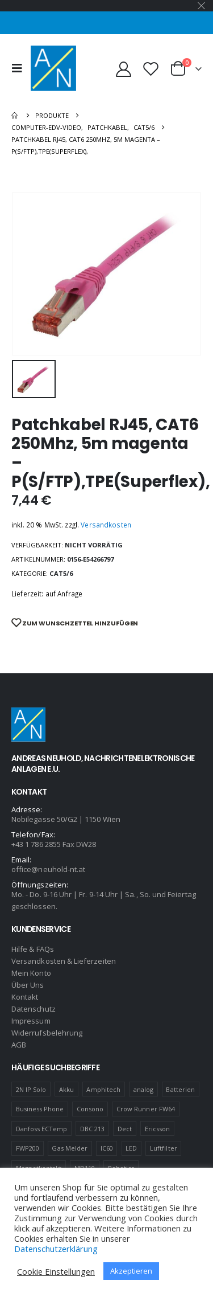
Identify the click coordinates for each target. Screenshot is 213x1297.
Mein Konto (31, 973)
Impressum (31, 1021)
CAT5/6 (61, 573)
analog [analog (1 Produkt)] (143, 1089)
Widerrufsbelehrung (46, 1033)
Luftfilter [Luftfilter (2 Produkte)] (163, 1148)
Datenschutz (33, 1009)
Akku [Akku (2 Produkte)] (66, 1089)
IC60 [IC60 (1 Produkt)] (107, 1148)
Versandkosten (106, 524)
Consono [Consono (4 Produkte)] (90, 1108)
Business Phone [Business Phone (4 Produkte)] (40, 1108)
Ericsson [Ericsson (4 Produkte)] (157, 1128)
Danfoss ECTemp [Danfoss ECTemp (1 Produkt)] (42, 1128)
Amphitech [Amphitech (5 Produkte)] (103, 1089)
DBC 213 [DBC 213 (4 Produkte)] (92, 1128)
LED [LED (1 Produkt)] (131, 1148)
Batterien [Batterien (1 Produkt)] (180, 1089)
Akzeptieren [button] (131, 1271)
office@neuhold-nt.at (48, 869)
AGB (18, 1045)
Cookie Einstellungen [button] (56, 1271)
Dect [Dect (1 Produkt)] (125, 1128)
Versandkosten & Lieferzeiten (63, 961)
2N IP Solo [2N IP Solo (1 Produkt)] (31, 1089)
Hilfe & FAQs (32, 949)
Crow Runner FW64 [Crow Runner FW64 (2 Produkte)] (145, 1108)
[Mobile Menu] (19, 68)
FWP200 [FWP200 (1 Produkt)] (27, 1148)
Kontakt (24, 997)
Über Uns (27, 985)
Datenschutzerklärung (56, 1248)
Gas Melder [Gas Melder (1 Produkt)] (69, 1148)
